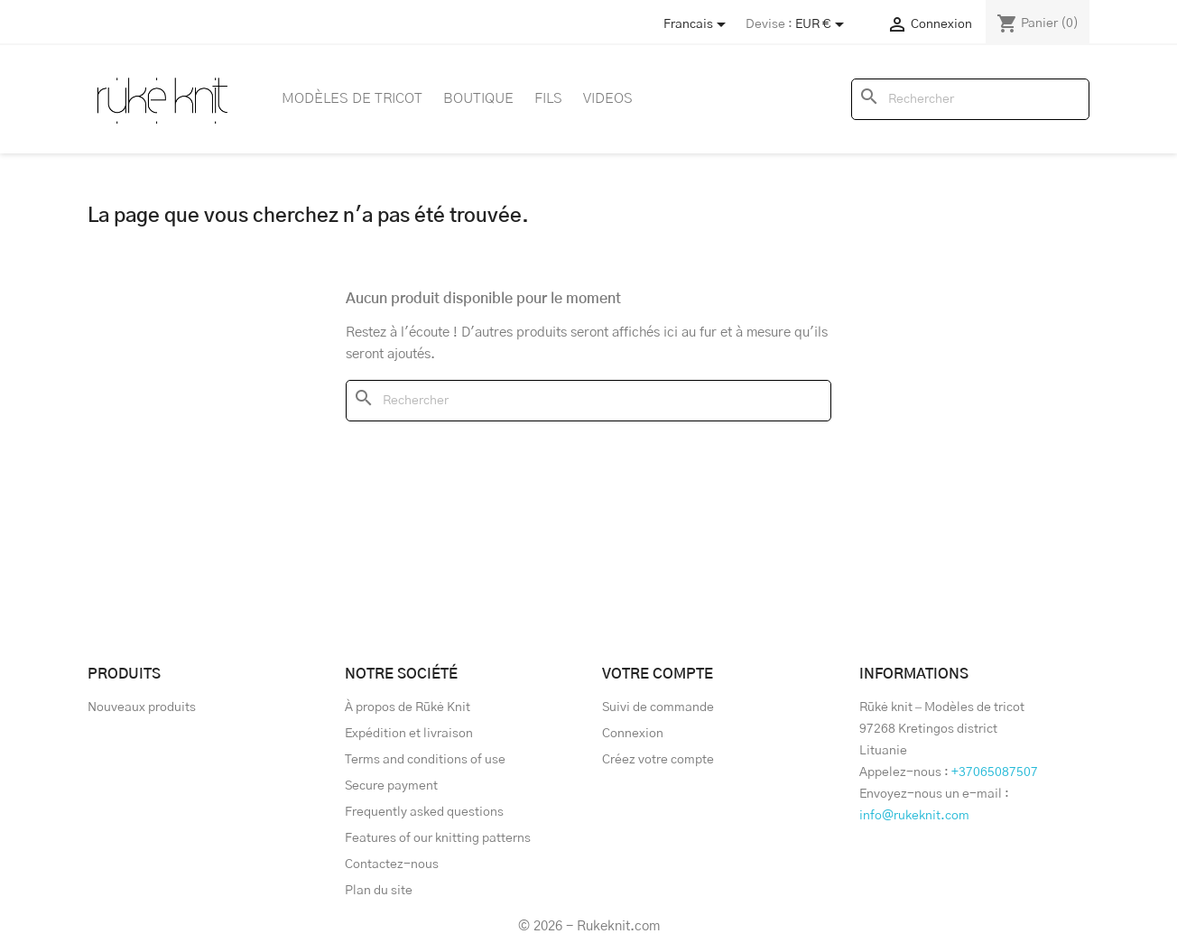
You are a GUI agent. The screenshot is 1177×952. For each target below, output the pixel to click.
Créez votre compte (658, 759)
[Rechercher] (970, 99)
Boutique (478, 98)
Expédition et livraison (409, 733)
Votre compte (657, 674)
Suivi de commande (658, 707)
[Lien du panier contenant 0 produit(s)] (1037, 23)
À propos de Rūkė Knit (407, 707)
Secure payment (391, 786)
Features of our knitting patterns (438, 838)
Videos (608, 98)
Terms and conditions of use (425, 759)
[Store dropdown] (697, 24)
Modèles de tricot (352, 98)
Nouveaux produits (142, 707)
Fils (548, 98)
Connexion (632, 733)
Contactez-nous (392, 864)
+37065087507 (994, 772)
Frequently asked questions (424, 812)
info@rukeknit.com (914, 815)
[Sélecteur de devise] (822, 24)
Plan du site (378, 890)
